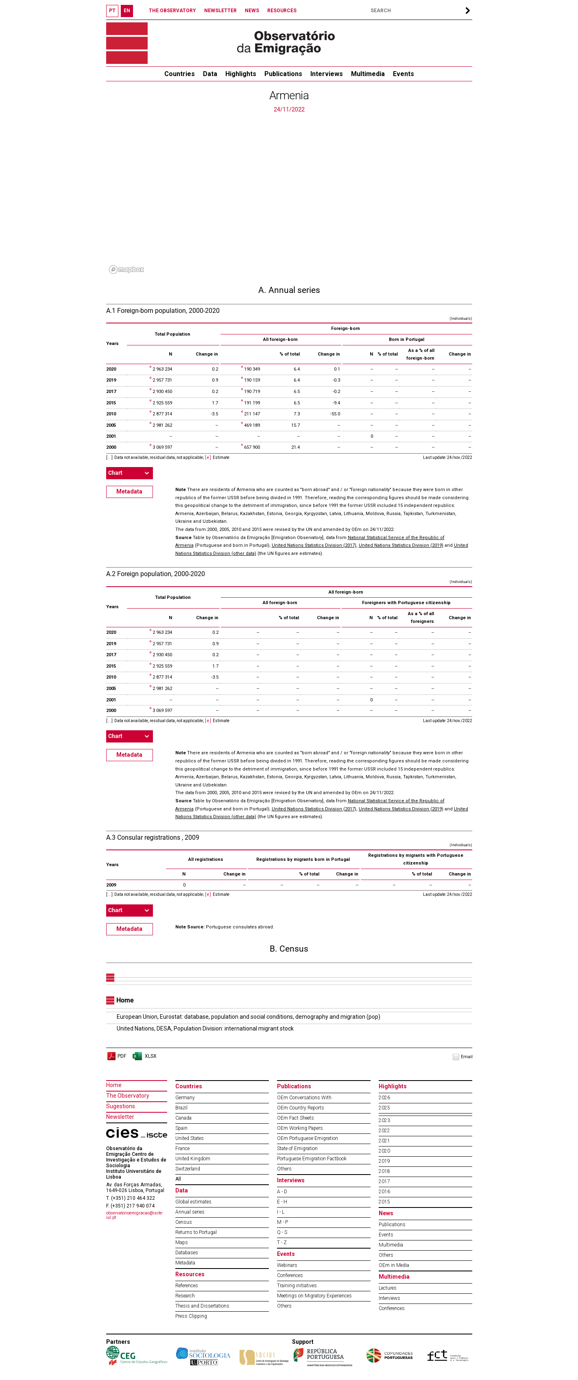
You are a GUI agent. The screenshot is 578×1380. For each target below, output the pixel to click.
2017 (384, 1181)
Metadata (129, 491)
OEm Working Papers (300, 1128)
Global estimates (193, 1202)
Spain (181, 1128)
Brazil (181, 1108)
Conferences (290, 1275)
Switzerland (187, 1169)
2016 (384, 1191)
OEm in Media (394, 1265)
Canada (183, 1118)
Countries (188, 1086)
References (186, 1285)
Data (210, 74)
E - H (282, 1202)
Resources (190, 1274)
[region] (289, 195)
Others (284, 1169)
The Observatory (127, 1095)
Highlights (240, 74)
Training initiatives (297, 1285)
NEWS (252, 10)
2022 (384, 1130)
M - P (282, 1222)
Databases (186, 1253)
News (386, 1213)
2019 (384, 1161)
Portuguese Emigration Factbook (312, 1159)
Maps (181, 1242)
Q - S (282, 1232)
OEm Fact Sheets (295, 1118)
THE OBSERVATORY (172, 10)
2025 (384, 1108)
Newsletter (120, 1117)
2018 (384, 1171)
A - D (282, 1191)
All (178, 1179)
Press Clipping (191, 1316)
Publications (283, 74)
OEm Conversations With (304, 1098)
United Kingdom (192, 1159)
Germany (185, 1098)
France (182, 1148)
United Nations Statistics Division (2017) (314, 545)
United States (189, 1138)
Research (185, 1296)
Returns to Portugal (196, 1232)
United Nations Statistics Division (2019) (401, 545)
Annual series (190, 1212)
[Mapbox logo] (126, 269)
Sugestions (120, 1106)
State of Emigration (297, 1148)
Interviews (326, 74)
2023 (384, 1120)
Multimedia (368, 74)
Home (114, 1085)
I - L (280, 1212)
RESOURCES (282, 10)
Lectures (388, 1288)
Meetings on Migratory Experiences (314, 1296)
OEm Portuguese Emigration (307, 1138)
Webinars (287, 1265)
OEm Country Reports (300, 1108)
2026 (384, 1098)
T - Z (282, 1242)
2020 (384, 1151)
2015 (384, 1202)
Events (403, 74)
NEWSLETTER (220, 10)
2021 (384, 1141)
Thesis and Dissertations (202, 1306)
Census (183, 1222)
